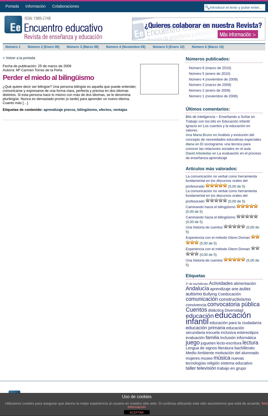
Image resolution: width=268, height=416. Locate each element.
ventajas (120, 110)
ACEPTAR (136, 412)
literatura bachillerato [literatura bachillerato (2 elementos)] (236, 348)
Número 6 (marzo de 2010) (210, 68)
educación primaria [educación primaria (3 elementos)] (205, 327)
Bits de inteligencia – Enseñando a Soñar (218, 117)
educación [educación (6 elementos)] (200, 315)
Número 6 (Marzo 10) (208, 47)
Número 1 (12, 47)
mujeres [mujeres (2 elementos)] (193, 358)
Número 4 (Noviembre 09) (125, 47)
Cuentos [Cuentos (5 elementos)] (196, 310)
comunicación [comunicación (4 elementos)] (202, 299)
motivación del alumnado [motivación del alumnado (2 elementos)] (237, 353)
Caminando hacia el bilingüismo (211, 207)
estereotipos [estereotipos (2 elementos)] (248, 332)
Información (35, 6)
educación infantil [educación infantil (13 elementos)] (218, 318)
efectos (105, 110)
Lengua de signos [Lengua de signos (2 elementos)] (201, 348)
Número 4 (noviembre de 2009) (213, 79)
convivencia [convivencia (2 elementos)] (196, 305)
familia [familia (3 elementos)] (212, 337)
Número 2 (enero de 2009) (209, 90)
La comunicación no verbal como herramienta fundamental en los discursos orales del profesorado (221, 181)
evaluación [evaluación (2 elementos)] (195, 338)
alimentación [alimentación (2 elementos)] (245, 283)
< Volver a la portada (19, 58)
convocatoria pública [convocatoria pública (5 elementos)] (233, 304)
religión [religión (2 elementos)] (213, 363)
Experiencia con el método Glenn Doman (218, 238)
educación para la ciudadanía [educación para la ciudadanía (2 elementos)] (235, 323)
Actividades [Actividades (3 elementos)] (221, 283)
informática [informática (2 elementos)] (246, 338)
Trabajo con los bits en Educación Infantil (218, 121)
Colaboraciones (65, 6)
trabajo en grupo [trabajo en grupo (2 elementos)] (231, 368)
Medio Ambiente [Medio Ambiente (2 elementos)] (200, 353)
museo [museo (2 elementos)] (207, 358)
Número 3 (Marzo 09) (83, 47)
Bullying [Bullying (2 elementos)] (210, 294)
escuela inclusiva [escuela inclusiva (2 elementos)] (221, 332)
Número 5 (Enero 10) (168, 47)
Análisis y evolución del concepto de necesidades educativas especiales (223, 137)
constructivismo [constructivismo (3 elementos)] (235, 299)
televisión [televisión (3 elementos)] (206, 368)
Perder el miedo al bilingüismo (48, 77)
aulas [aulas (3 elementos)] (244, 288)
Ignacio (191, 126)
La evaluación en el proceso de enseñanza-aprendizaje (223, 155)
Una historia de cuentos (204, 227)
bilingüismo (87, 110)
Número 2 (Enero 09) (43, 47)
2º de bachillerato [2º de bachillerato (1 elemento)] (197, 283)
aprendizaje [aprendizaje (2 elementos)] (220, 289)
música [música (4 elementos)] (222, 358)
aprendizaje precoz (59, 110)
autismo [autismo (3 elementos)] (194, 293)
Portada (12, 6)
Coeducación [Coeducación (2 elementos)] (229, 294)
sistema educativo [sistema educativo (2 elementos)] (236, 363)
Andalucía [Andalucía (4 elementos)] (197, 288)
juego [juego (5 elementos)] (193, 342)
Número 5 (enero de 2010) (209, 74)
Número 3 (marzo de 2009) (210, 85)
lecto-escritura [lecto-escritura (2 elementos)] (229, 343)
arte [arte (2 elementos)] (234, 289)
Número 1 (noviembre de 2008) (213, 96)
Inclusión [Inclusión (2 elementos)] (228, 338)
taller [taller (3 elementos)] (191, 368)
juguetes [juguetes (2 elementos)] (208, 343)
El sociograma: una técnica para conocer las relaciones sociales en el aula (218, 146)
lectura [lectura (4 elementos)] (250, 343)
